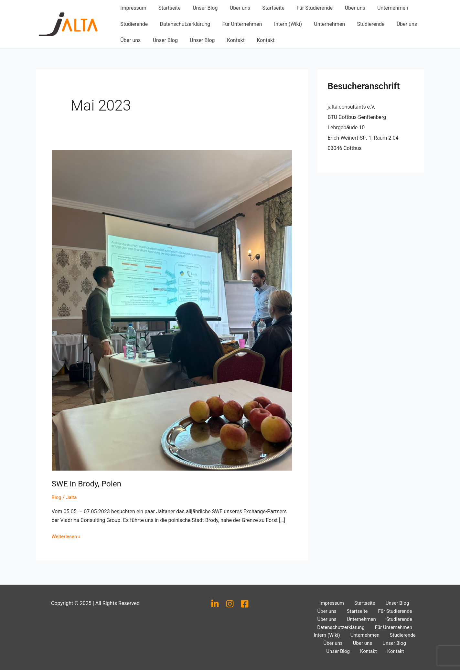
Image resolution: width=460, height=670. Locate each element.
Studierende (133, 24)
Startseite (167, 8)
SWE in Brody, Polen (89, 483)
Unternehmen (379, 8)
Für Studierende (305, 8)
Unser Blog (200, 8)
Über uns (234, 8)
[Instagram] (230, 600)
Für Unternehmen (238, 24)
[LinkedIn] (215, 600)
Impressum (133, 8)
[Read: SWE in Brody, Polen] (172, 310)
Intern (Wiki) (282, 24)
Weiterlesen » (67, 535)
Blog (57, 497)
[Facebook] (245, 600)
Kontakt (230, 40)
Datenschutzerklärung (182, 24)
